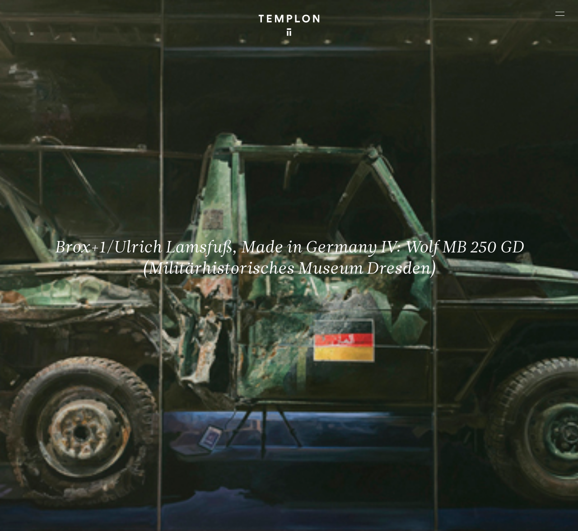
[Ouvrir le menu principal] (559, 13)
